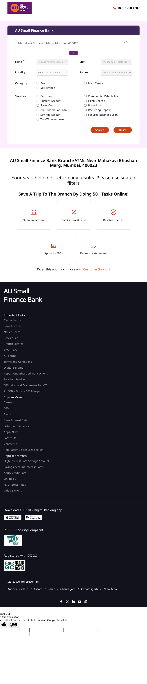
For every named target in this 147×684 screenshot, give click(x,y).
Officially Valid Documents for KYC (25, 385)
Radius (83, 72)
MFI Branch (47, 87)
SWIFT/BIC (10, 349)
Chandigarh (68, 589)
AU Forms (10, 356)
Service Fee (11, 338)
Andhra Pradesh (17, 589)
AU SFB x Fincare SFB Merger (22, 391)
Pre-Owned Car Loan (53, 109)
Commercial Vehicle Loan (104, 96)
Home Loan (95, 105)
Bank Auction (12, 326)
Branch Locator (13, 344)
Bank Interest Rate (16, 420)
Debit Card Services (16, 426)
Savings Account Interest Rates (24, 467)
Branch (45, 83)
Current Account (50, 100)
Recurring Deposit (99, 109)
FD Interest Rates (15, 484)
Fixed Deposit (96, 100)
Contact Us (11, 444)
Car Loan (46, 96)
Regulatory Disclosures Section (23, 449)
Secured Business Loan (103, 114)
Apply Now (11, 432)
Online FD (10, 478)
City (82, 61)
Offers (8, 408)
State (19, 61)
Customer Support (96, 269)
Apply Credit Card (15, 473)
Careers (9, 402)
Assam (38, 589)
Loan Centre (96, 83)
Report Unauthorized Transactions (26, 373)
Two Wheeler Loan (52, 119)
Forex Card (47, 105)
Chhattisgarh (89, 589)
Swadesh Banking (15, 379)
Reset (122, 130)
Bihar (51, 589)
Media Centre (12, 320)
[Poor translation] (14, 625)
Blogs (7, 414)
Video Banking (13, 490)
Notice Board (12, 332)
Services (20, 96)
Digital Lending (14, 367)
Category (21, 83)
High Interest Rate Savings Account (26, 461)
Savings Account (50, 114)
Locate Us (10, 438)
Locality (20, 72)
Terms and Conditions (18, 361)
